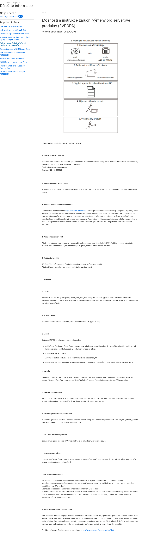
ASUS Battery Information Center (14, 62)
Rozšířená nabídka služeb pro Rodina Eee (12, 67)
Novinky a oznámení (8, 16)
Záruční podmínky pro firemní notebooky (12, 54)
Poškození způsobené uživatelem (14, 34)
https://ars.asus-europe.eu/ (75, 211)
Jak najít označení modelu (11, 26)
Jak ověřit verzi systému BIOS (13, 30)
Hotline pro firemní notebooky (13, 58)
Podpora (15, 3)
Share (44, 13)
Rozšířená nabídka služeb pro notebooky (12, 73)
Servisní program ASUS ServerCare (15, 49)
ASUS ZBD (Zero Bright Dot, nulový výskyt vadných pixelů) (15, 38)
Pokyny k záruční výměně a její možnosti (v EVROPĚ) (13, 44)
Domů (8, 3)
